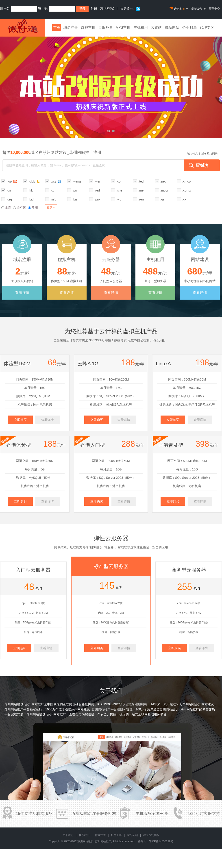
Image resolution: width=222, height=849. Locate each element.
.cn (9, 190)
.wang (76, 181)
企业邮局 (189, 27)
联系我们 (84, 835)
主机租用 (140, 27)
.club (34, 181)
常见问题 (132, 835)
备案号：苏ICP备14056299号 (155, 841)
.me (141, 190)
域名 (62, 709)
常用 (33, 207)
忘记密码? (107, 8)
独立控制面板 (151, 835)
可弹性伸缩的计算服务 (98, 547)
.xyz (55, 181)
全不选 (19, 207)
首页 (56, 27)
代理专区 (207, 27)
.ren (141, 199)
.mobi (164, 190)
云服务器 (105, 27)
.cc (52, 190)
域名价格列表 (209, 153)
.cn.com (187, 181)
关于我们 (68, 835)
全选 (6, 207)
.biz (74, 199)
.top (12, 181)
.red (97, 190)
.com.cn (187, 190)
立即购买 (20, 420)
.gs (162, 199)
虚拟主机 (88, 27)
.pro (97, 199)
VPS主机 (123, 27)
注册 (94, 8)
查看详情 (22, 292)
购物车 (179, 9)
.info (53, 199)
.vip (118, 199)
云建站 (156, 27)
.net (162, 181)
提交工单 (116, 835)
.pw (74, 190)
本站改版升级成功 (111, 84)
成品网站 (172, 27)
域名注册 (70, 27)
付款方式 (100, 835)
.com (119, 181)
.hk (30, 190)
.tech (141, 181)
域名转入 (192, 153)
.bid (31, 199)
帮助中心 (214, 8)
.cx (184, 199)
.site (119, 190)
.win (97, 181)
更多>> (51, 207)
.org (9, 199)
